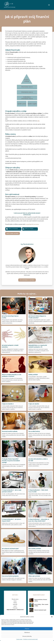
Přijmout (27, 628)
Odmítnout (27, 632)
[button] (52, 616)
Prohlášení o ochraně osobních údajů (30, 639)
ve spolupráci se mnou (32, 224)
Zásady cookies (19, 639)
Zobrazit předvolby (27, 636)
